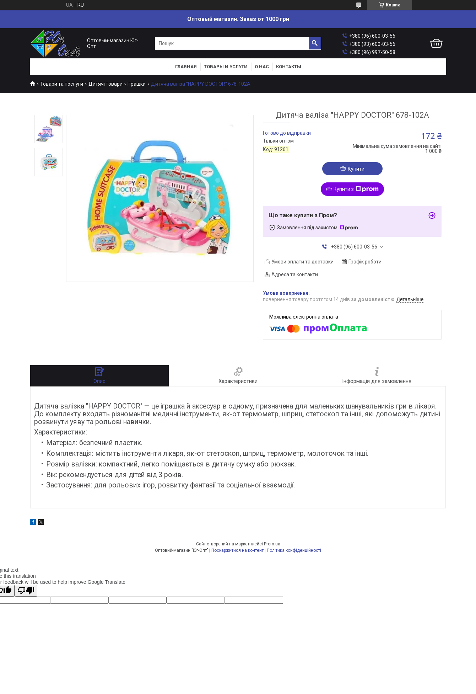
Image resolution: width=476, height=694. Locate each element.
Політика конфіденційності (294, 550)
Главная (186, 66)
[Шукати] (315, 43)
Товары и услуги (226, 66)
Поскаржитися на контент (237, 550)
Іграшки (137, 84)
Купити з (356, 189)
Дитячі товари (105, 84)
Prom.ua (272, 543)
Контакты (288, 66)
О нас (262, 66)
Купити (356, 169)
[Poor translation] (26, 591)
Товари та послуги (61, 84)
